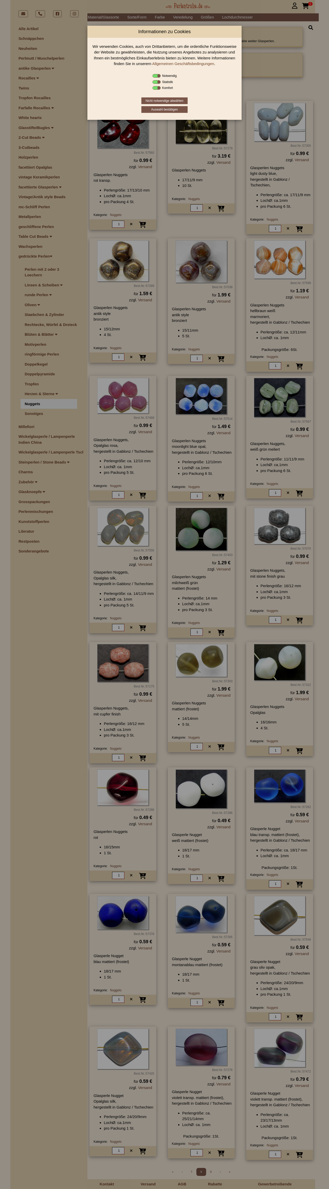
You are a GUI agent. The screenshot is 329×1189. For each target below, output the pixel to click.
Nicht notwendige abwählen (165, 101)
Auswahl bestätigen (164, 109)
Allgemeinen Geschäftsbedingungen (183, 63)
